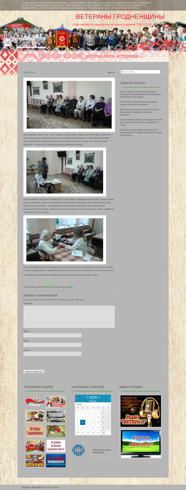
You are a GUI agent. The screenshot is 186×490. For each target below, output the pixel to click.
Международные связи (99, 8)
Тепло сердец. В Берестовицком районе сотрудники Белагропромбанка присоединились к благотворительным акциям (141, 94)
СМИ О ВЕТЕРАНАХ (73, 5)
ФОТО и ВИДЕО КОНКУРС (39, 5)
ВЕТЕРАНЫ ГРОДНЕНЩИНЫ (120, 16)
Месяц (79, 404)
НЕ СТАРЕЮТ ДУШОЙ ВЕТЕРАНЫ (128, 5)
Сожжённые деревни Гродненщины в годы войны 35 (64, 8)
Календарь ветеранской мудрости (98, 5)
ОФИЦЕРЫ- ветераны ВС (126, 3)
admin (112, 72)
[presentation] (43, 362)
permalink (69, 287)
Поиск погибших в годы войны (83, 3)
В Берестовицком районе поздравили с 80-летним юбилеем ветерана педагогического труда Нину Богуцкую (141, 132)
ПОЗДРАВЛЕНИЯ (58, 5)
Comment (27, 304)
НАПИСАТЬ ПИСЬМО (119, 8)
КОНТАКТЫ (133, 8)
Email (25, 341)
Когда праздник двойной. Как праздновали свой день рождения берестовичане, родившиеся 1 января (141, 122)
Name (25, 331)
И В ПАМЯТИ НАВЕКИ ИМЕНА (56, 3)
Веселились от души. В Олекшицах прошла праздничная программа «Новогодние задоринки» (139, 112)
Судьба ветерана (106, 3)
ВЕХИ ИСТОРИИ (37, 3)
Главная (25, 3)
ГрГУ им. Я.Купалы (51, 487)
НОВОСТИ (47, 287)
